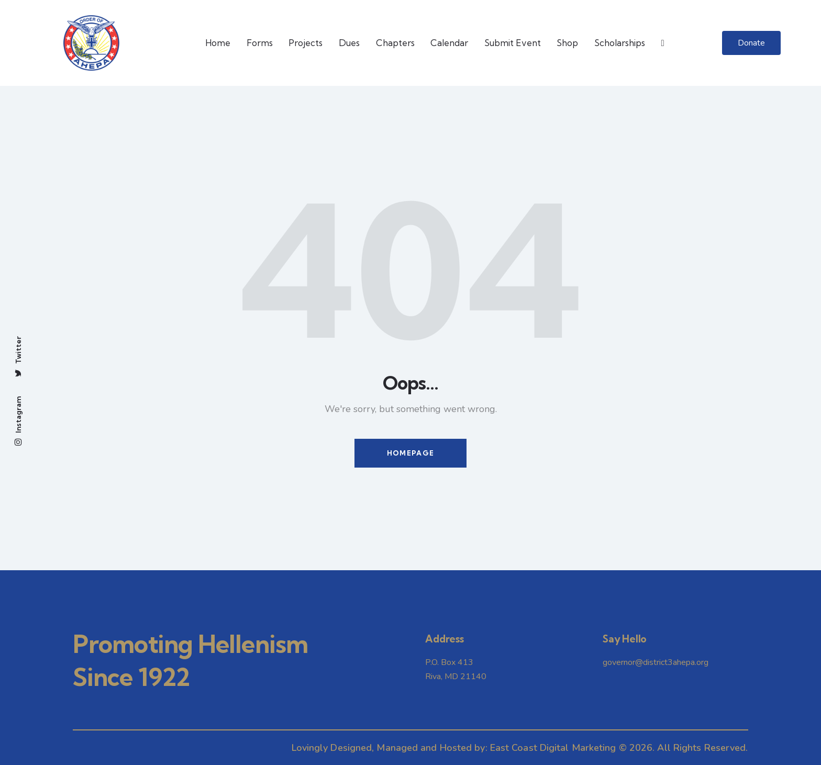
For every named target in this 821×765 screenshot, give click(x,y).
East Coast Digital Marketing (553, 747)
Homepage (410, 453)
